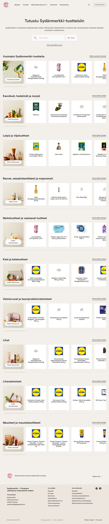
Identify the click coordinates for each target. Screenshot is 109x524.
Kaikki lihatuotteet (13, 365)
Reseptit (17, 5)
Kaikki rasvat (13, 201)
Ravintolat (53, 5)
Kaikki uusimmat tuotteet (98, 56)
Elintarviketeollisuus (78, 498)
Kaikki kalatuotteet (13, 282)
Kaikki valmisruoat (13, 324)
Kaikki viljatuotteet (13, 162)
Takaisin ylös (97, 476)
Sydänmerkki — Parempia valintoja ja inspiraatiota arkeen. (20, 489)
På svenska (98, 520)
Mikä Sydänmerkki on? (39, 5)
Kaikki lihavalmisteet (13, 405)
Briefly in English (89, 520)
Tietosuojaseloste (54, 503)
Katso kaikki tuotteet (99, 96)
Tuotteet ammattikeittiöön (80, 496)
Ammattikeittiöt (77, 493)
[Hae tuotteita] (48, 38)
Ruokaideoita (64, 5)
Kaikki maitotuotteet (13, 242)
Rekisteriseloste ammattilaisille (82, 503)
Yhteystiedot (11, 495)
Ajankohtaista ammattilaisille (81, 501)
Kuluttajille (51, 488)
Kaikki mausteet (13, 447)
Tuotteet (26, 5)
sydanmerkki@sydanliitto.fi (16, 504)
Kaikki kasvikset (13, 119)
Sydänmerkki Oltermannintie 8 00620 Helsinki (12, 500)
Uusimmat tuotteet (13, 79)
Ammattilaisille (100, 5)
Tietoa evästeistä (53, 506)
